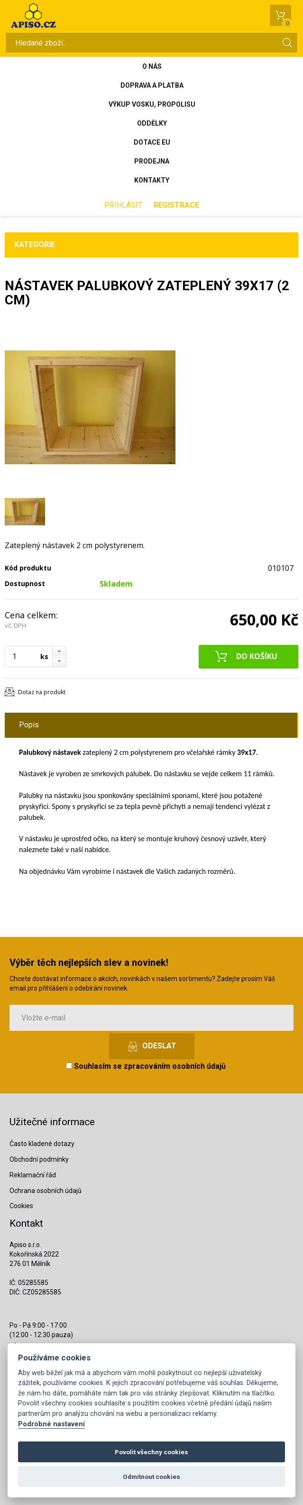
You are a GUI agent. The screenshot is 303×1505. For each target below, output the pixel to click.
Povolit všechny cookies (151, 1452)
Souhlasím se (146, 1066)
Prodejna (151, 161)
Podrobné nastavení (51, 1424)
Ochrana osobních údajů (45, 1190)
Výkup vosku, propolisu (152, 104)
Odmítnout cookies (151, 1476)
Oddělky (152, 123)
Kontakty (151, 180)
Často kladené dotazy (41, 1143)
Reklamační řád (32, 1175)
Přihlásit (123, 205)
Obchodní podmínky (39, 1159)
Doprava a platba (152, 85)
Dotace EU (152, 142)
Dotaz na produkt (41, 692)
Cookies (21, 1206)
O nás (152, 66)
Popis (29, 724)
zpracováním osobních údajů (175, 1066)
